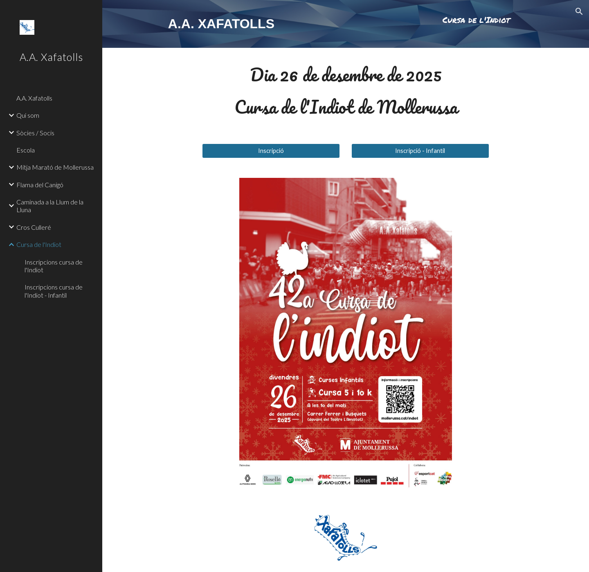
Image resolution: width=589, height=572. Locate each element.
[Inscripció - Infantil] (420, 150)
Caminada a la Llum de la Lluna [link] (49, 205)
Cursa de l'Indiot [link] (38, 244)
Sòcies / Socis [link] (35, 133)
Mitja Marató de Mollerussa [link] (55, 167)
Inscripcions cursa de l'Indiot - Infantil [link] (54, 290)
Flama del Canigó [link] (39, 184)
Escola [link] (25, 150)
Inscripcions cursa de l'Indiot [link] (54, 266)
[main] (234, 24)
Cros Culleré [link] (33, 227)
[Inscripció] (270, 150)
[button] (579, 11)
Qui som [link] (27, 115)
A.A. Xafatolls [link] (34, 98)
